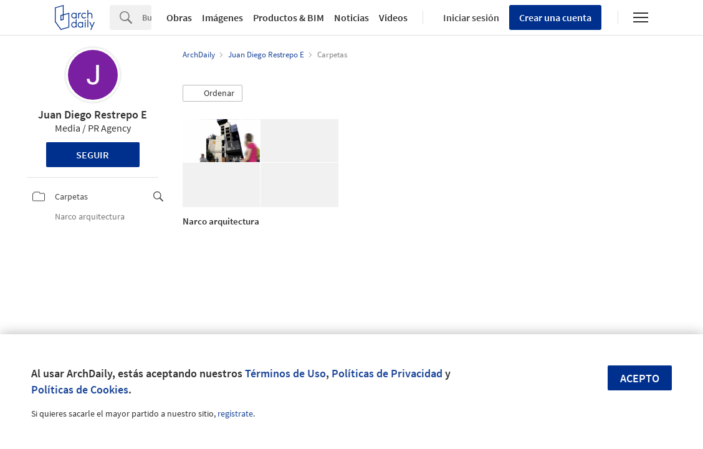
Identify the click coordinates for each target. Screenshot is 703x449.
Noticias (351, 17)
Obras (179, 17)
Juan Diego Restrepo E (92, 114)
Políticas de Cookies (79, 389)
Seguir (92, 154)
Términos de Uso (285, 373)
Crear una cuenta (555, 17)
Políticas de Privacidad (387, 373)
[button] (212, 93)
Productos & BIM (288, 17)
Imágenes (222, 17)
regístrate (235, 413)
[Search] (146, 17)
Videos (393, 17)
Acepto (639, 378)
